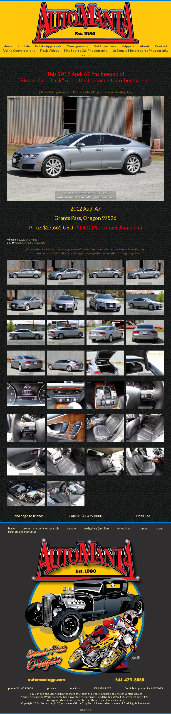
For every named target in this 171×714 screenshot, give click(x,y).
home (11, 528)
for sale (71, 528)
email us (75, 688)
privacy (51, 688)
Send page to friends (28, 516)
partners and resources (22, 531)
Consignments (77, 46)
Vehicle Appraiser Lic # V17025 (144, 688)
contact (143, 528)
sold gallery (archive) (96, 528)
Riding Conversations (19, 50)
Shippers (127, 46)
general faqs (124, 528)
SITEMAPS (86, 709)
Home (8, 46)
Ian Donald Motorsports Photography (140, 50)
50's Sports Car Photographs (85, 50)
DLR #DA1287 (102, 688)
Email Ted (143, 516)
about (159, 528)
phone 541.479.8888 (20, 688)
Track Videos (49, 50)
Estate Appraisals (48, 46)
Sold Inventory (105, 46)
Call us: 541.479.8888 (85, 516)
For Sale (24, 46)
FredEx (85, 55)
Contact (161, 46)
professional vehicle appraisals (41, 528)
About (144, 46)
